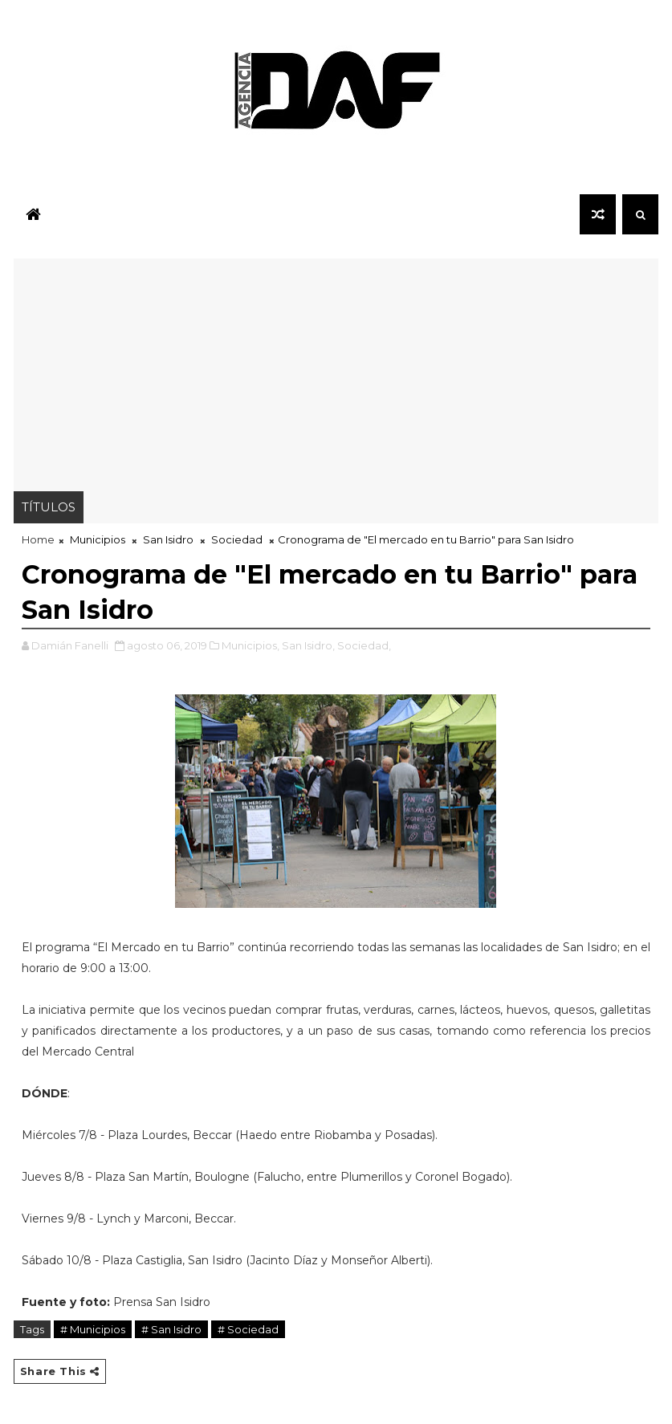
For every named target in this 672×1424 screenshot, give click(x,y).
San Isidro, (308, 645)
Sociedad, (364, 645)
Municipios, (250, 645)
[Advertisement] (336, 370)
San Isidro (168, 539)
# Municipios (92, 1329)
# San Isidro (171, 1329)
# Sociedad (248, 1329)
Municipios (97, 539)
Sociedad (237, 539)
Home (38, 539)
